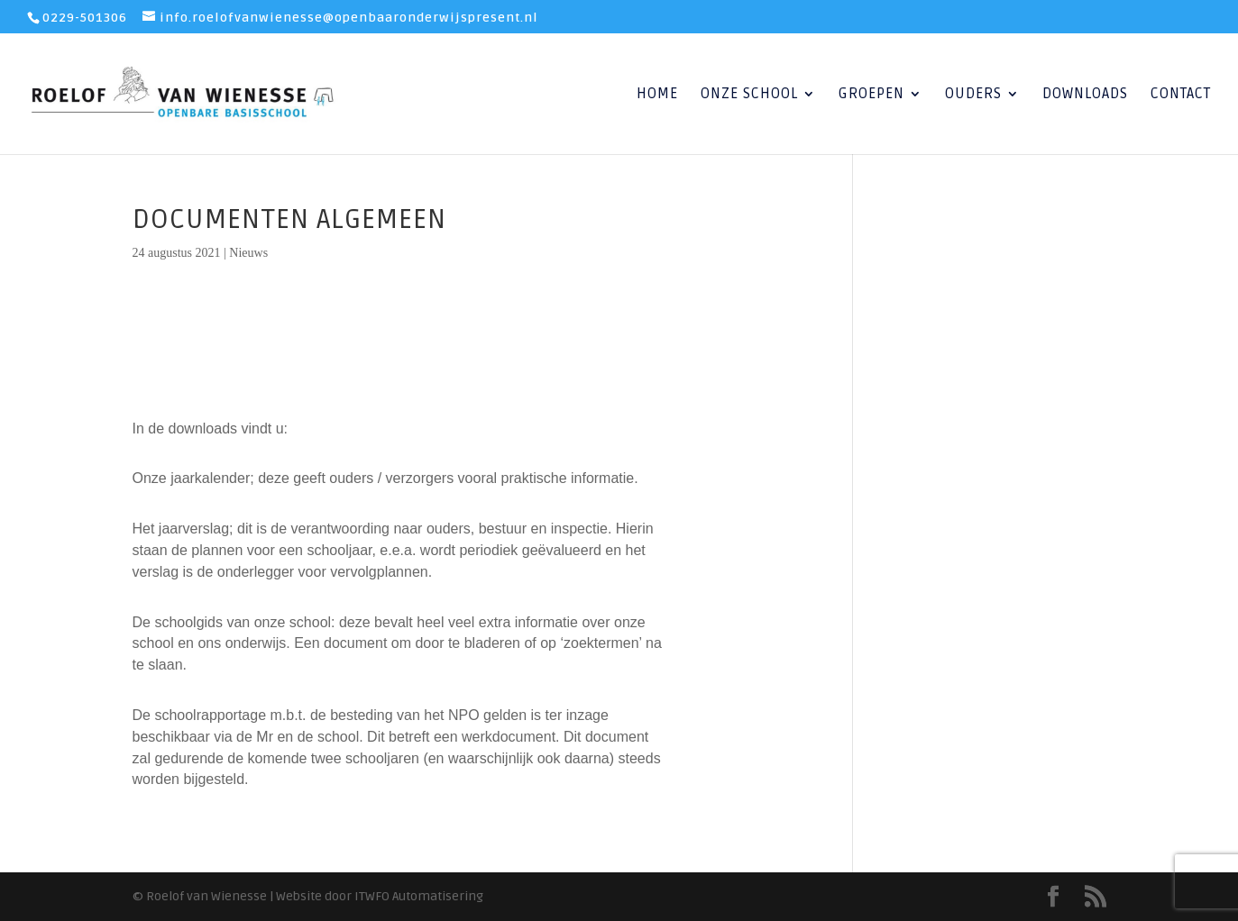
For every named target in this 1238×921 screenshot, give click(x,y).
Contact (1181, 95)
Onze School (749, 95)
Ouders (973, 95)
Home (657, 95)
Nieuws (248, 253)
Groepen (871, 95)
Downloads (1085, 95)
